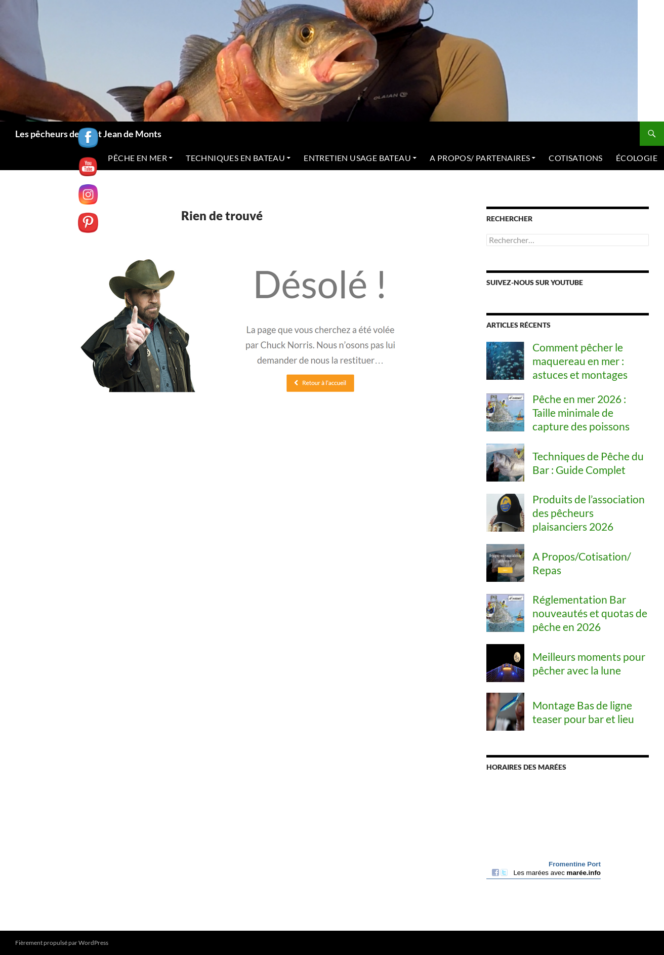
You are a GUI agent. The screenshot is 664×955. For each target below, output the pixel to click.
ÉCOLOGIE (636, 158)
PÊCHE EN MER (137, 158)
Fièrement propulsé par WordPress (61, 942)
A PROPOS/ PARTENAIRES (480, 158)
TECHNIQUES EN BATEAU (235, 158)
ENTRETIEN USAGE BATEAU (357, 158)
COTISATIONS (575, 158)
